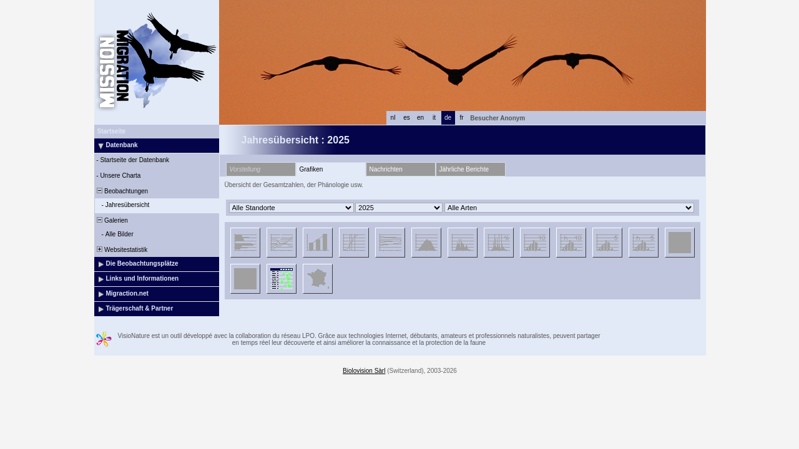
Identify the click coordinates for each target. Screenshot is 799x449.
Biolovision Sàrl (364, 370)
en (420, 117)
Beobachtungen (122, 191)
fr (461, 117)
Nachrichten (386, 169)
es (406, 117)
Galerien (112, 220)
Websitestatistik (122, 249)
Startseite (111, 131)
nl (393, 117)
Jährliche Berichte (464, 169)
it (434, 117)
